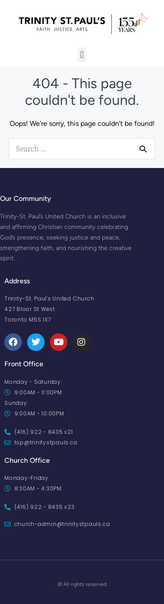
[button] (82, 54)
